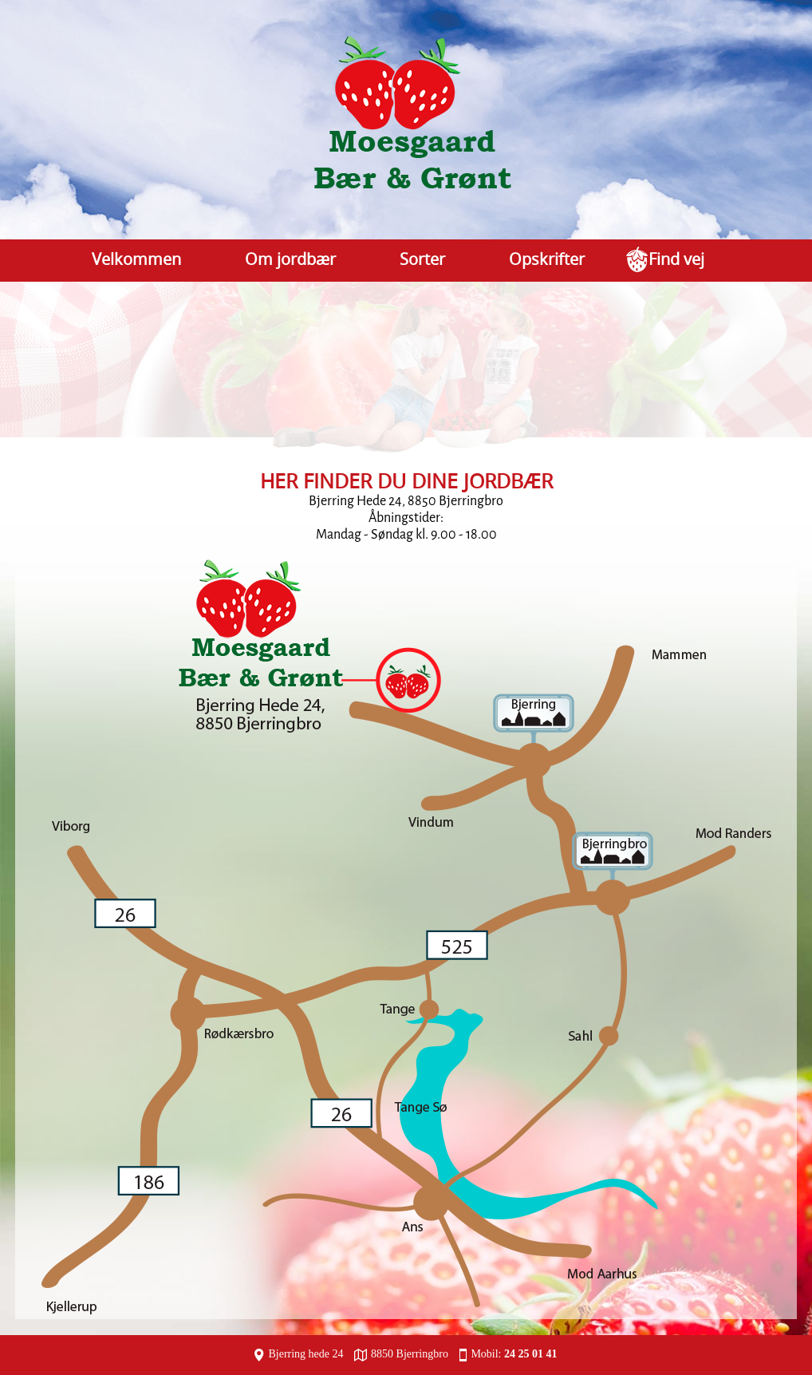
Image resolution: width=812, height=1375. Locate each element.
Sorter (422, 259)
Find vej (676, 259)
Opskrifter (547, 259)
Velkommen (136, 259)
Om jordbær (290, 259)
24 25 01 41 (531, 1354)
